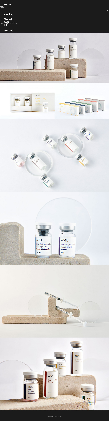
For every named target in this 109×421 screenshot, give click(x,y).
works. (8, 14)
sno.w (7, 4)
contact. (9, 30)
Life (6, 25)
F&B (6, 22)
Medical (8, 19)
